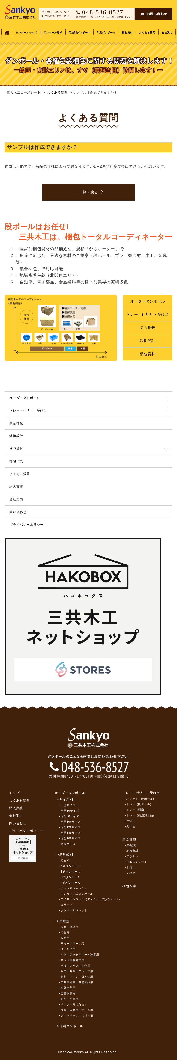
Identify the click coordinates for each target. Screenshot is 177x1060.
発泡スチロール (136, 862)
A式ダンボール (70, 866)
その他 (130, 873)
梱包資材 (127, 32)
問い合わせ (18, 512)
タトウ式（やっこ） (74, 888)
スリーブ (66, 904)
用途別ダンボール (79, 32)
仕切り (130, 820)
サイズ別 (66, 799)
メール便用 (68, 949)
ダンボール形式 (52, 32)
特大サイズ (68, 844)
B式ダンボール (70, 871)
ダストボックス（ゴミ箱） (78, 1015)
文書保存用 (68, 993)
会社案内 (167, 32)
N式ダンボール (70, 882)
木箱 (129, 867)
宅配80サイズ (70, 816)
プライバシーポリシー (26, 524)
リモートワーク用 (72, 943)
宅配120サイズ (70, 827)
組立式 (65, 860)
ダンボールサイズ (26, 32)
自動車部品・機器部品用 (77, 982)
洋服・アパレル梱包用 (75, 965)
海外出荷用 (68, 987)
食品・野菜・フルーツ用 (77, 971)
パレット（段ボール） (141, 798)
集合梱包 (147, 328)
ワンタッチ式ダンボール (77, 893)
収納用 (65, 938)
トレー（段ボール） (139, 804)
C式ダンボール (70, 877)
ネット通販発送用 (72, 960)
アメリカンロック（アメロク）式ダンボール (90, 899)
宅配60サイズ (70, 810)
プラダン (132, 856)
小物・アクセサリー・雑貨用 (80, 954)
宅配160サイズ (70, 838)
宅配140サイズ (70, 832)
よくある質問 (147, 32)
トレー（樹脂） (136, 809)
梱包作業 (16, 461)
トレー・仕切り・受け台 (147, 314)
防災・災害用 (69, 999)
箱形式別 (66, 854)
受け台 (130, 826)
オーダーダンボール (147, 301)
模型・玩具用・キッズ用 (77, 1010)
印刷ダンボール (106, 32)
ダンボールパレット (74, 910)
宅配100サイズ (70, 821)
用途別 (64, 921)
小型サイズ (68, 805)
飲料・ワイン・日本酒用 (77, 976)
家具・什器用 (69, 927)
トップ (14, 793)
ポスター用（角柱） (74, 1004)
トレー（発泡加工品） (141, 815)
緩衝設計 (147, 341)
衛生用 (65, 932)
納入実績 (16, 486)
